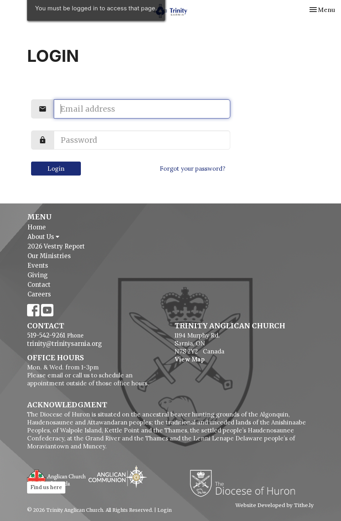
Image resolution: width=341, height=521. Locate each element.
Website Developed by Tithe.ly (274, 505)
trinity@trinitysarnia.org (64, 343)
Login (56, 168)
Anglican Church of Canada (56, 478)
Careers (39, 294)
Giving (37, 275)
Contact (39, 284)
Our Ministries (49, 256)
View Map (189, 359)
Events (37, 265)
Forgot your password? (192, 168)
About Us (43, 237)
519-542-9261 (46, 335)
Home (36, 227)
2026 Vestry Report (56, 246)
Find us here (46, 487)
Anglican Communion (117, 476)
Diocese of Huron (245, 483)
